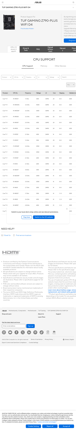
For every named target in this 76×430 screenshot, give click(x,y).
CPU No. (18, 77)
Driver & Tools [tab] (26, 49)
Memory (44, 66)
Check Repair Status (44, 343)
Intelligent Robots (25, 350)
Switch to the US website (44, 217)
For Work (4, 335)
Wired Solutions (24, 342)
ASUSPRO (59, 335)
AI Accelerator (24, 323)
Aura (57, 349)
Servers (22, 358)
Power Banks (23, 391)
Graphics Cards (6, 390)
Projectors (5, 355)
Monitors (4, 353)
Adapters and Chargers (26, 385)
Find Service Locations (44, 346)
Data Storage (23, 317)
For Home (5, 332)
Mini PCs (4, 370)
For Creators (5, 338)
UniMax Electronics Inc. (45, 337)
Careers (40, 320)
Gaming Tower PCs (7, 364)
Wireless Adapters (25, 339)
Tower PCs (5, 361)
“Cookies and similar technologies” (46, 422)
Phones (4, 320)
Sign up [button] (30, 410)
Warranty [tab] (62, 49)
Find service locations (23, 235)
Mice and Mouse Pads (26, 370)
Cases (3, 393)
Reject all (50, 426)
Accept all (66, 426)
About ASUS (41, 317)
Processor (6, 77)
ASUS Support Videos (44, 361)
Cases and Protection (26, 382)
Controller (23, 394)
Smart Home (23, 361)
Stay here (26, 217)
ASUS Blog (59, 343)
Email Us (7, 235)
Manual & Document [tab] (50, 49)
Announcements (42, 323)
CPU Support (27, 66)
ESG (57, 317)
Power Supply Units (7, 398)
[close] (67, 209)
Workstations (6, 373)
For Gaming (5, 344)
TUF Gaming (42, 310)
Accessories (5, 326)
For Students (5, 341)
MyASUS (40, 364)
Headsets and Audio (25, 373)
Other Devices (60, 66)
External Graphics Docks (27, 320)
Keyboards (23, 367)
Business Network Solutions (25, 346)
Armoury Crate (60, 346)
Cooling (4, 396)
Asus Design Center (61, 332)
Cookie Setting (33, 426)
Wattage (54, 77)
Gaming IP (23, 400)
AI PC (57, 326)
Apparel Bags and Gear (26, 379)
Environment (59, 320)
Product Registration (44, 349)
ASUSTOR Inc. (42, 332)
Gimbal (22, 397)
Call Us (40, 355)
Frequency (30, 77)
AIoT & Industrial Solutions (27, 353)
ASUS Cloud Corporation (45, 334)
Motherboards (6, 387)
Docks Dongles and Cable (27, 388)
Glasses (4, 379)
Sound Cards (23, 326)
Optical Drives (6, 401)
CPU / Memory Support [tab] (13, 49)
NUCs (3, 367)
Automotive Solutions (62, 338)
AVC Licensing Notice (62, 340)
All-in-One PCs (6, 358)
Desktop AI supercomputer (27, 355)
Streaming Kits (24, 376)
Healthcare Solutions (8, 323)
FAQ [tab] (38, 49)
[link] (38, 2)
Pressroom (41, 329)
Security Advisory (43, 358)
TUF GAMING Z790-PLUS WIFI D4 (16, 7)
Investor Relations (43, 326)
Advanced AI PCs (61, 329)
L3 (42, 77)
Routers (22, 332)
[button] (3, 2)
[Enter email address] (13, 410)
